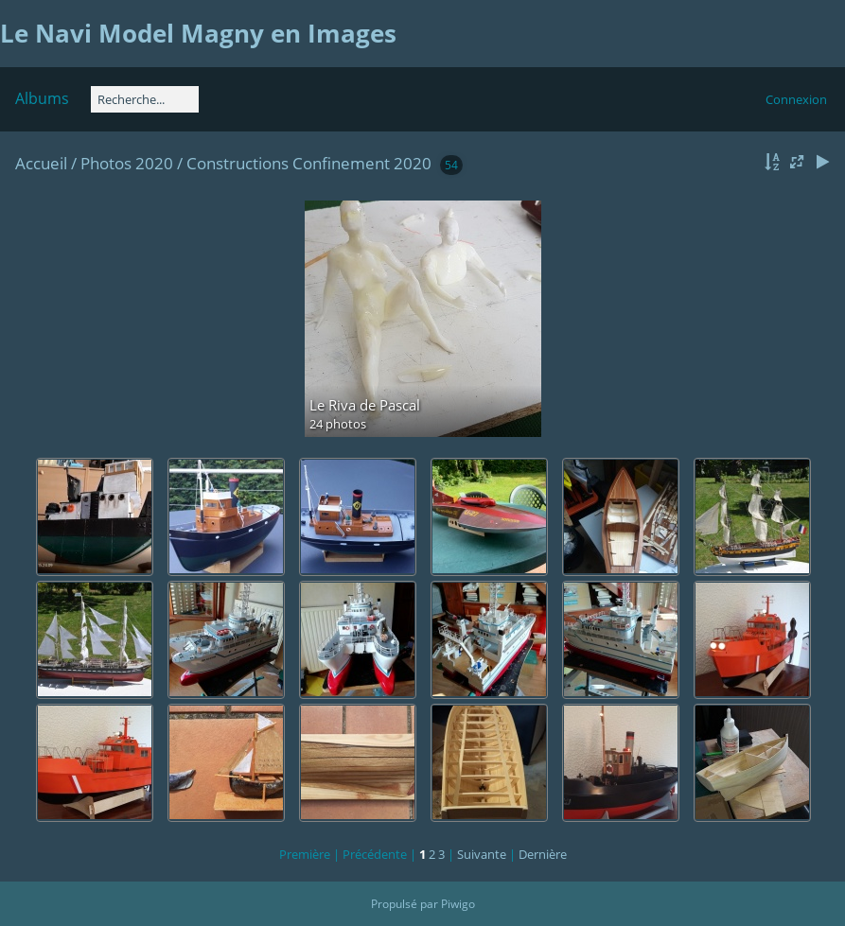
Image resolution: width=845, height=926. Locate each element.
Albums (42, 98)
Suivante (481, 854)
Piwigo (458, 904)
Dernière (543, 854)
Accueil (41, 163)
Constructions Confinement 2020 (310, 163)
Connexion (796, 99)
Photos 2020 (126, 163)
